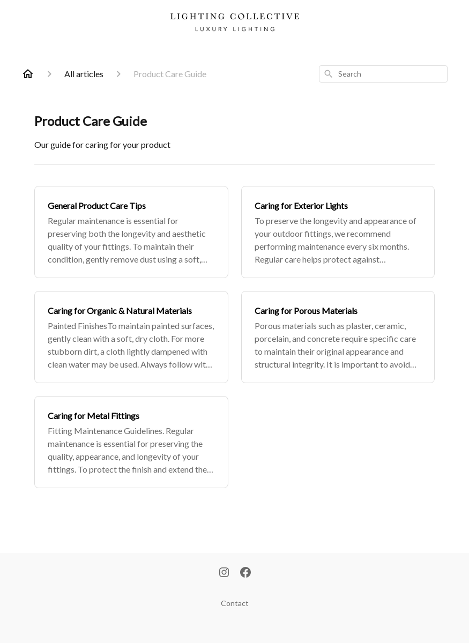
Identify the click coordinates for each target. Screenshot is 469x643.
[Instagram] (224, 573)
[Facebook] (245, 573)
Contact (235, 603)
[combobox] (383, 74)
